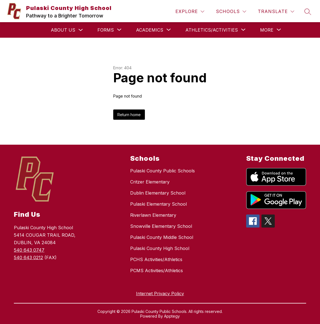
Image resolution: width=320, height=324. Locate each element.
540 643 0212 (28, 257)
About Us (63, 30)
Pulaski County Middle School (161, 237)
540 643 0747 (29, 250)
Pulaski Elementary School (158, 204)
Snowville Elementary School (161, 226)
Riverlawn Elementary (153, 215)
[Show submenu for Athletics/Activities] (211, 30)
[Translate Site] (276, 11)
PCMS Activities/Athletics (156, 270)
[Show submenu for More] (266, 30)
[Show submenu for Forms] (105, 30)
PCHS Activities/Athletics (156, 259)
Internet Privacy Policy (160, 293)
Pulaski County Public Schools (162, 171)
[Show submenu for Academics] (149, 30)
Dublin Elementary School (157, 193)
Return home (129, 114)
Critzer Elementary (150, 182)
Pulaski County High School (159, 248)
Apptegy (172, 316)
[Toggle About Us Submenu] (80, 30)
